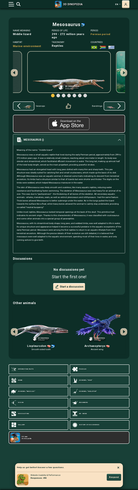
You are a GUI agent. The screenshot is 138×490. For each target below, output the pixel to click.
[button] (124, 73)
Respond (114, 477)
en (117, 4)
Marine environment (27, 46)
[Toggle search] (18, 4)
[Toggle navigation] (11, 4)
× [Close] (118, 467)
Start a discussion (69, 287)
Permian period (100, 34)
